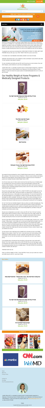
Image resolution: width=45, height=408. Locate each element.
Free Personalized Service (7, 381)
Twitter (19, 19)
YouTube (26, 19)
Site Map (4, 380)
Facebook (16, 19)
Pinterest (21, 19)
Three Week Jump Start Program (22, 119)
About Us (4, 372)
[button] (5, 34)
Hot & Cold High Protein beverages (22, 322)
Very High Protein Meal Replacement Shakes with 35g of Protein (22, 96)
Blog (23, 19)
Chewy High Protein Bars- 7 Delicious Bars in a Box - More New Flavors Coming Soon (22, 276)
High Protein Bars (22, 142)
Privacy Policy (5, 374)
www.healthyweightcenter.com (34, 398)
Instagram (28, 19)
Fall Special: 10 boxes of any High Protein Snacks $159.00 (22, 165)
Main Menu (4, 24)
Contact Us (4, 378)
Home (3, 371)
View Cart (39, 1)
